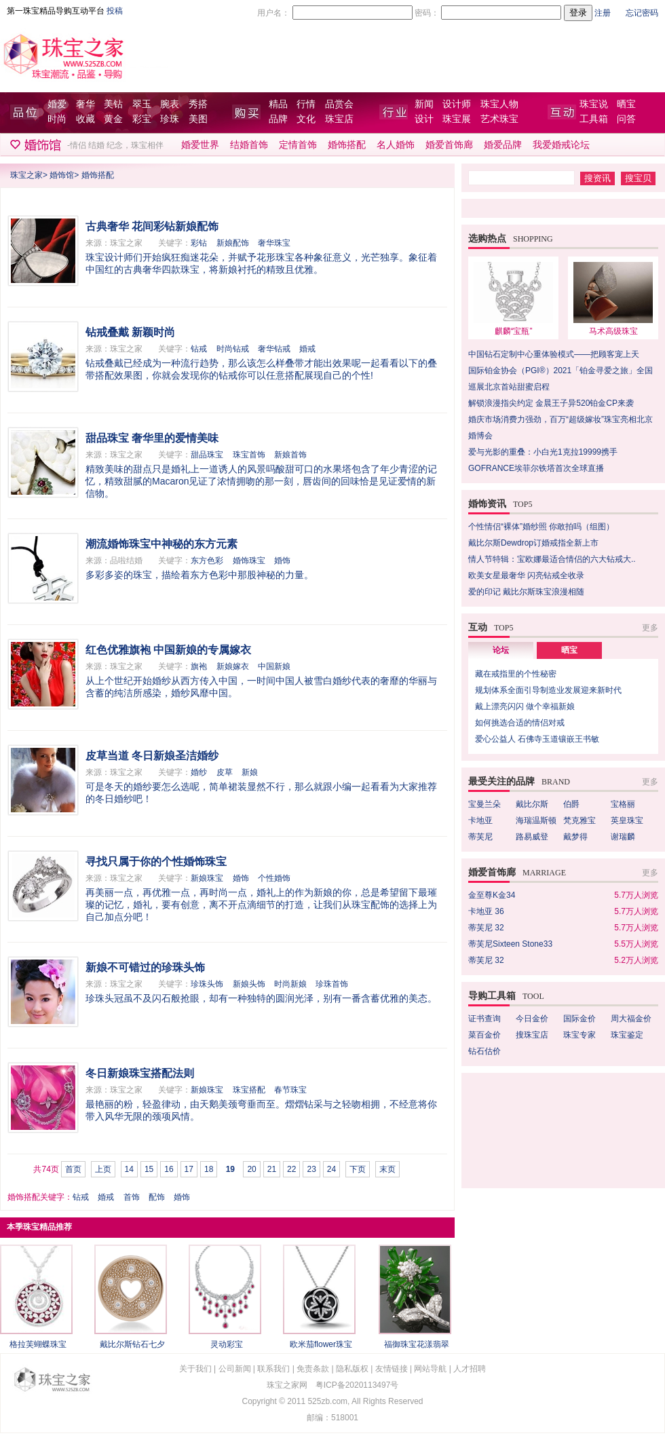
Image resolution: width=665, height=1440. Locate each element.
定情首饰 (298, 145)
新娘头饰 (249, 984)
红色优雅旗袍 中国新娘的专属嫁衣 (168, 650)
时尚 (57, 119)
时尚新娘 (290, 984)
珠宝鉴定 (627, 1035)
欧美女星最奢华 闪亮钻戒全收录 (526, 575)
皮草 (224, 772)
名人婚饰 (396, 145)
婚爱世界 (200, 145)
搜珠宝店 (532, 1035)
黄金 (113, 119)
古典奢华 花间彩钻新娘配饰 (152, 226)
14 (129, 1169)
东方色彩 (207, 560)
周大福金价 (631, 1018)
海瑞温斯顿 (536, 820)
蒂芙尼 (480, 836)
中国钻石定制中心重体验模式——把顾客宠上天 (553, 354)
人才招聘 (469, 1368)
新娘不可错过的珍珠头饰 (145, 967)
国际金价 (579, 1018)
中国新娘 (274, 666)
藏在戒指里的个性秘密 (515, 674)
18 (208, 1169)
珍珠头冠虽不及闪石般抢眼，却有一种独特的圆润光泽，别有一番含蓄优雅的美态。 (261, 998)
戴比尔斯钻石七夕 (132, 1344)
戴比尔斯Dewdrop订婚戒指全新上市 (533, 543)
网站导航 (430, 1368)
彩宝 (141, 119)
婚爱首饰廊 (449, 145)
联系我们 (273, 1368)
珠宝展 (456, 119)
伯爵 (571, 804)
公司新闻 (234, 1368)
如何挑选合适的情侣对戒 (520, 722)
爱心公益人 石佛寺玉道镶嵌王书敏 (537, 739)
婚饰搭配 (347, 145)
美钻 (113, 104)
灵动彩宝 (226, 1344)
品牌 (278, 119)
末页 (387, 1169)
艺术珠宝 (499, 119)
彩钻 (199, 243)
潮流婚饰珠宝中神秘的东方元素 (162, 544)
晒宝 (626, 104)
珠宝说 (594, 104)
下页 (357, 1169)
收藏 (85, 119)
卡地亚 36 (486, 911)
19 (230, 1169)
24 (331, 1169)
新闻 (424, 104)
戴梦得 (575, 836)
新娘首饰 (290, 454)
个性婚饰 (274, 878)
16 (168, 1169)
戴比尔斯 (532, 804)
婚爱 (57, 104)
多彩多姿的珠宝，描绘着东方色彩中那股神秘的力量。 (200, 574)
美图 (198, 119)
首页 (73, 1169)
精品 (278, 104)
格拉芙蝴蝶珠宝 (38, 1344)
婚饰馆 (62, 175)
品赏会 (339, 104)
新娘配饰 (232, 243)
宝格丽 (623, 804)
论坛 (501, 650)
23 (311, 1169)
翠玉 (141, 104)
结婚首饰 (249, 145)
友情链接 (391, 1368)
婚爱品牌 (503, 145)
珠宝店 (339, 119)
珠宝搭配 (249, 1090)
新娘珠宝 (207, 878)
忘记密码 (642, 13)
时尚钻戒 (232, 349)
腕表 (169, 104)
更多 (650, 627)
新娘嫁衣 (232, 666)
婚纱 (199, 772)
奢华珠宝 (274, 243)
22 (291, 1169)
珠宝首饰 (249, 454)
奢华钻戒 (274, 349)
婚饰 (282, 560)
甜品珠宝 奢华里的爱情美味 (152, 438)
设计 (424, 119)
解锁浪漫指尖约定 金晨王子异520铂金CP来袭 (551, 403)
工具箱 (594, 119)
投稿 (115, 11)
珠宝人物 (499, 104)
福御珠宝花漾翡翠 (416, 1344)
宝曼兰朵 (484, 804)
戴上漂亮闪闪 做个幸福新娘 (525, 706)
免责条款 (313, 1368)
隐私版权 (352, 1368)
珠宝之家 (26, 175)
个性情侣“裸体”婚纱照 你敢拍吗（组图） (541, 526)
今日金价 (532, 1018)
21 (271, 1169)
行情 (306, 104)
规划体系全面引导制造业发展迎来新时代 (548, 690)
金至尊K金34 (491, 895)
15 (149, 1169)
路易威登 (532, 836)
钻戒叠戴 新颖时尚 (130, 332)
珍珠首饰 (332, 984)
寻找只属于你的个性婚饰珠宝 (156, 861)
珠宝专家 (579, 1035)
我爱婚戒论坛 (561, 145)
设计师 (456, 104)
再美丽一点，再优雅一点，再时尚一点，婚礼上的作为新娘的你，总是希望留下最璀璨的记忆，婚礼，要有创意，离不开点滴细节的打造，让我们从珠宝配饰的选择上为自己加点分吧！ (261, 904)
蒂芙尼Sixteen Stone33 (510, 944)
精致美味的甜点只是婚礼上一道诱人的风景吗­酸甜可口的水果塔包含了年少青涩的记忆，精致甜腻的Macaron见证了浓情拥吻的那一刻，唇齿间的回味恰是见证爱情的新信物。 (261, 481)
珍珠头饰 (207, 984)
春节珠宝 (290, 1090)
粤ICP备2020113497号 (357, 1385)
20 (251, 1169)
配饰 (157, 1197)
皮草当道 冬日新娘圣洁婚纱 (152, 755)
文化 (306, 119)
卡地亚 (480, 820)
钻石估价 (484, 1051)
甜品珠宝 (207, 454)
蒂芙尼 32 (486, 927)
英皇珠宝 (627, 820)
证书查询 (484, 1018)
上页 (103, 1169)
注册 (602, 13)
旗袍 (199, 666)
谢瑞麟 (623, 836)
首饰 (132, 1197)
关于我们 (195, 1368)
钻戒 (199, 349)
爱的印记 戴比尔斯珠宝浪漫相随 (526, 591)
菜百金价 (484, 1035)
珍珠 (169, 119)
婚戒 (307, 349)
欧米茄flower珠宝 (321, 1344)
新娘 (250, 772)
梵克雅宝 (579, 820)
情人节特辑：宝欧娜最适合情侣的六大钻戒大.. (552, 559)
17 (189, 1169)
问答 (626, 119)
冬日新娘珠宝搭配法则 (140, 1073)
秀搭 (198, 104)
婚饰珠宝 (249, 560)
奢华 (85, 104)
